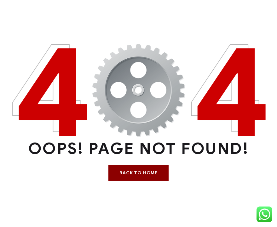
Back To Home (138, 173)
